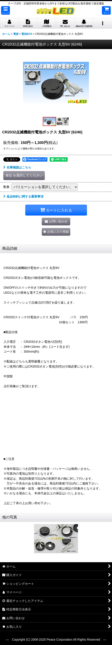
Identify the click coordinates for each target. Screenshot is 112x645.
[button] (5, 10)
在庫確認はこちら (17, 167)
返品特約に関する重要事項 (23, 196)
